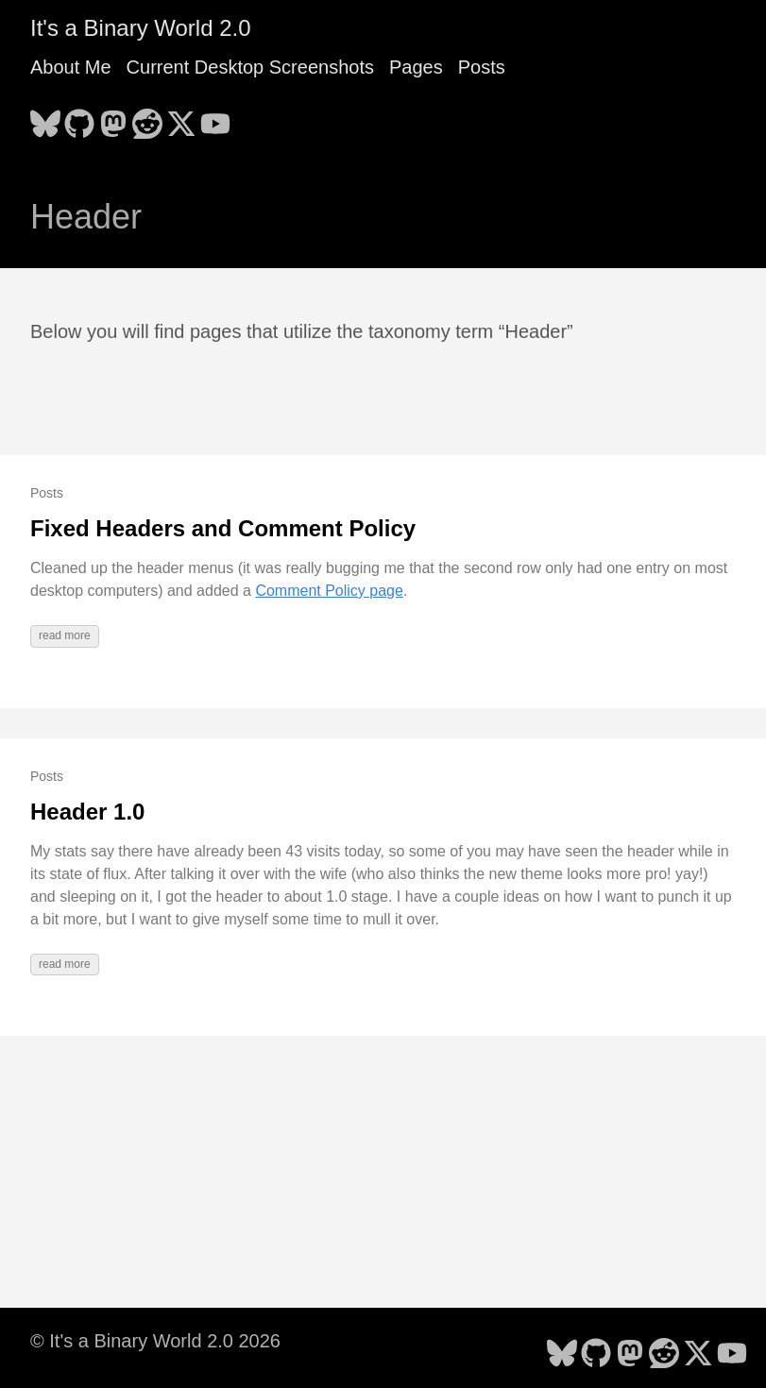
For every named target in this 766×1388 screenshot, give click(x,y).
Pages (416, 67)
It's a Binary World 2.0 (140, 28)
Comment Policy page (329, 591)
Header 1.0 (87, 811)
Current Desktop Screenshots (250, 67)
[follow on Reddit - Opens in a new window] (147, 118)
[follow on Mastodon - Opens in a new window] (113, 118)
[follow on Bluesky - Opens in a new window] (45, 118)
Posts (481, 67)
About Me (70, 67)
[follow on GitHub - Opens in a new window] (79, 118)
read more (65, 635)
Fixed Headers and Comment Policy (223, 528)
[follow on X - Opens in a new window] (181, 118)
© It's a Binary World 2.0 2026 (155, 1340)
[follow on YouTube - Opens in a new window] (215, 118)
